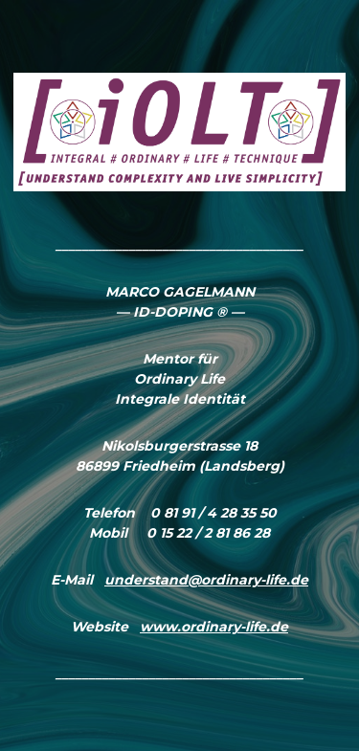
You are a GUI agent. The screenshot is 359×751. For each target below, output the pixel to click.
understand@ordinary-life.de (206, 579)
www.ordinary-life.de (214, 626)
